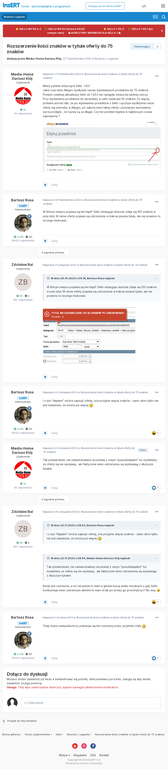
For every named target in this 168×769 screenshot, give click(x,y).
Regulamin (80, 755)
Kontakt (104, 755)
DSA (93, 755)
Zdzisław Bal (22, 265)
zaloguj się (129, 679)
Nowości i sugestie (107, 58)
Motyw (64, 755)
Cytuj (54, 184)
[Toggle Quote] (48, 278)
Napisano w (95, 264)
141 (29, 236)
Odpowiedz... (35, 702)
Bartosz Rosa (22, 200)
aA (144, 6)
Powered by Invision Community (84, 763)
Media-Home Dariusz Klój (43, 58)
